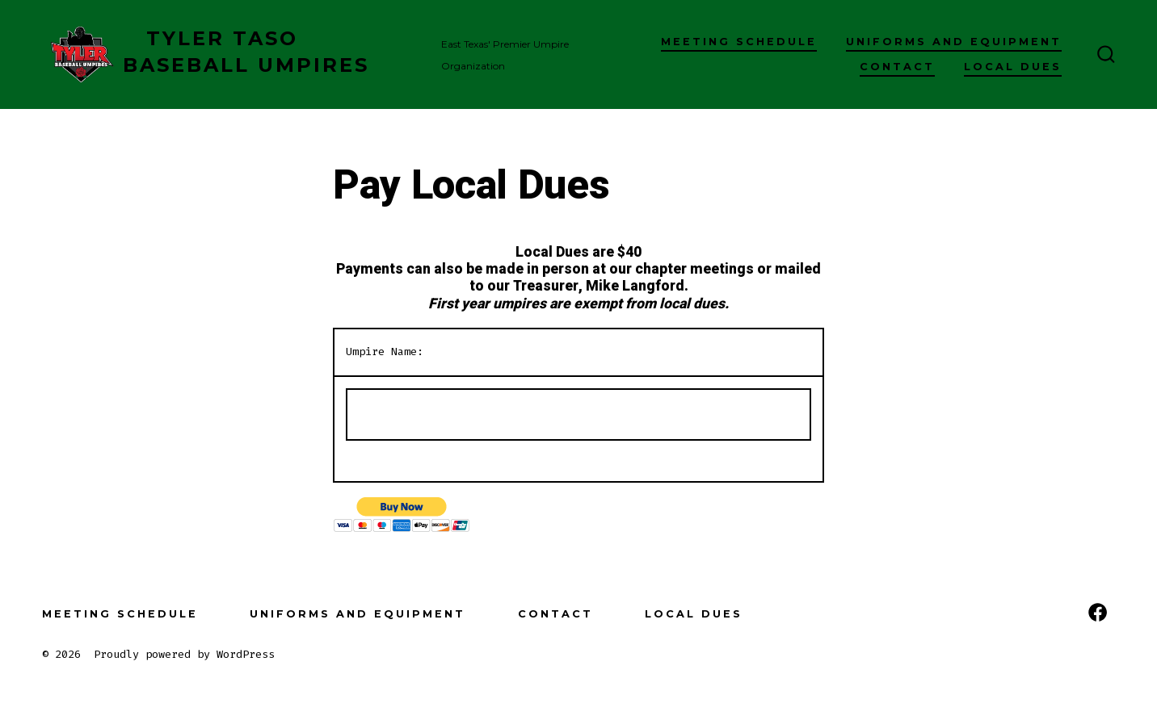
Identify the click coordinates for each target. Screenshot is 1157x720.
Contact (897, 67)
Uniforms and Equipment (954, 42)
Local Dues (1013, 67)
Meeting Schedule (739, 42)
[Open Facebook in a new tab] (1097, 612)
